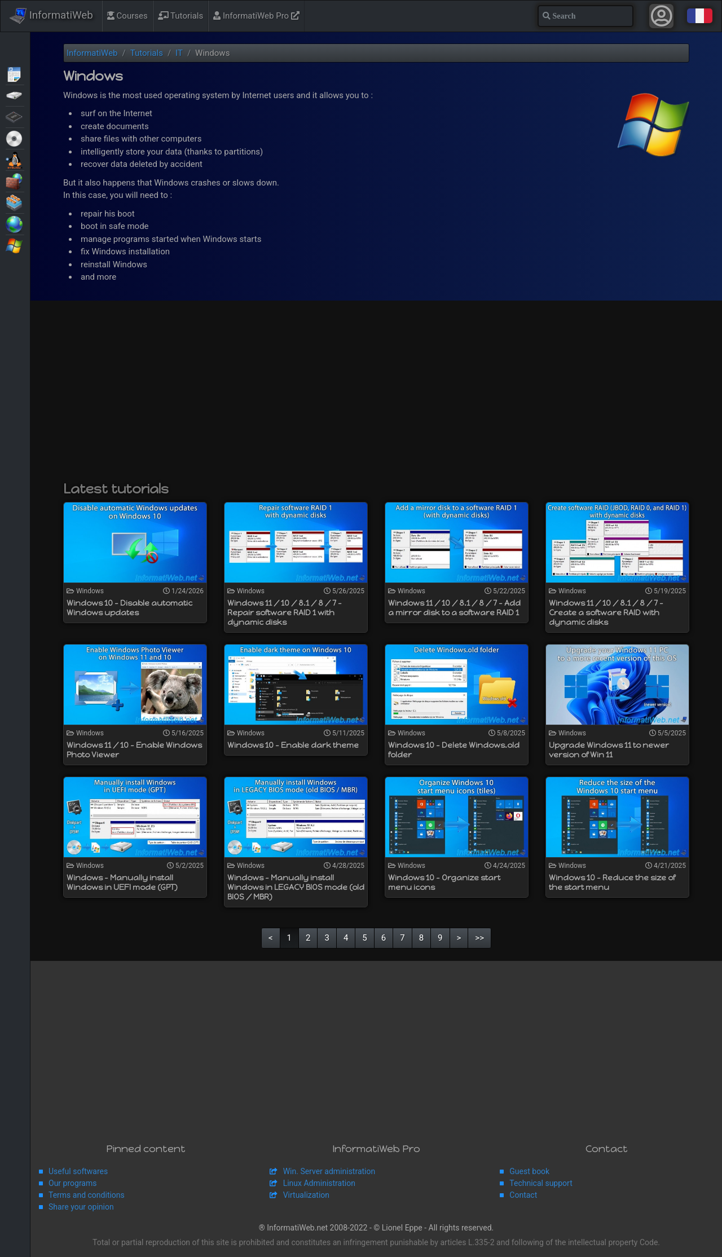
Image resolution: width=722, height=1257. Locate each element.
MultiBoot (15, 159)
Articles (15, 73)
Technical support (540, 1183)
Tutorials (181, 16)
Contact (523, 1194)
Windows (15, 245)
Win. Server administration (329, 1171)
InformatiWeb (51, 15)
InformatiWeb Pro (256, 16)
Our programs (72, 1183)
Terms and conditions (87, 1194)
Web (15, 223)
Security (15, 180)
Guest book (529, 1171)
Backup (15, 95)
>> (479, 938)
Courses (127, 16)
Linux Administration (319, 1183)
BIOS (15, 116)
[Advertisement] (376, 396)
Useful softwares (78, 1171)
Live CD (15, 138)
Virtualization (15, 202)
